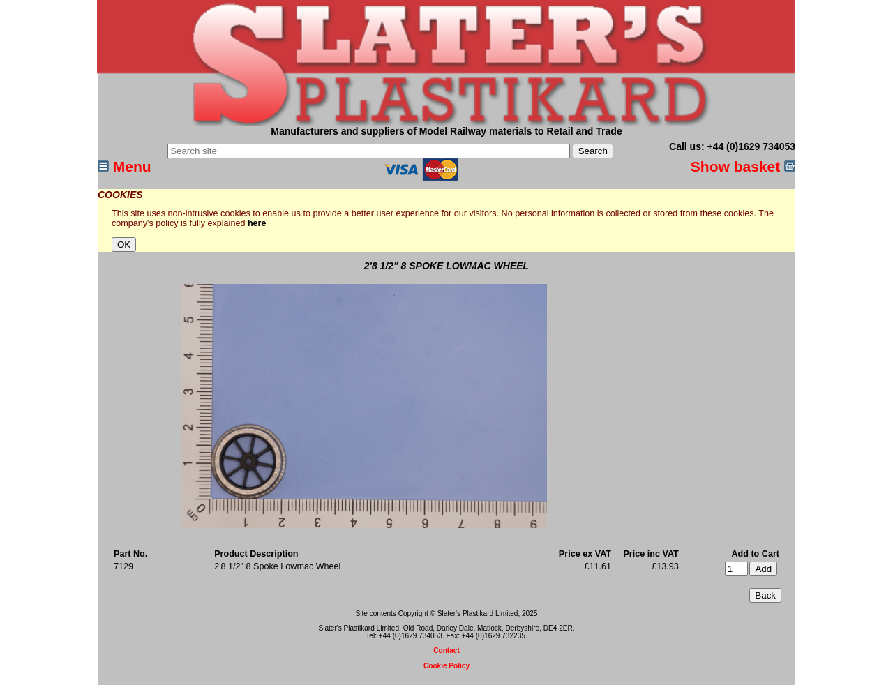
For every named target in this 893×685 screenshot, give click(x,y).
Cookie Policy (446, 666)
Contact (446, 650)
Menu (124, 166)
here (257, 223)
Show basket (743, 166)
